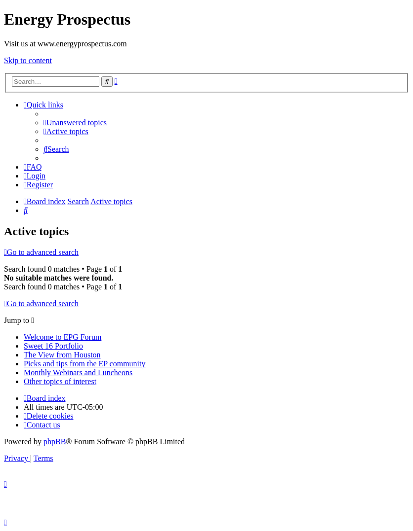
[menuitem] (75, 122)
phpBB (54, 441)
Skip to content (28, 60)
